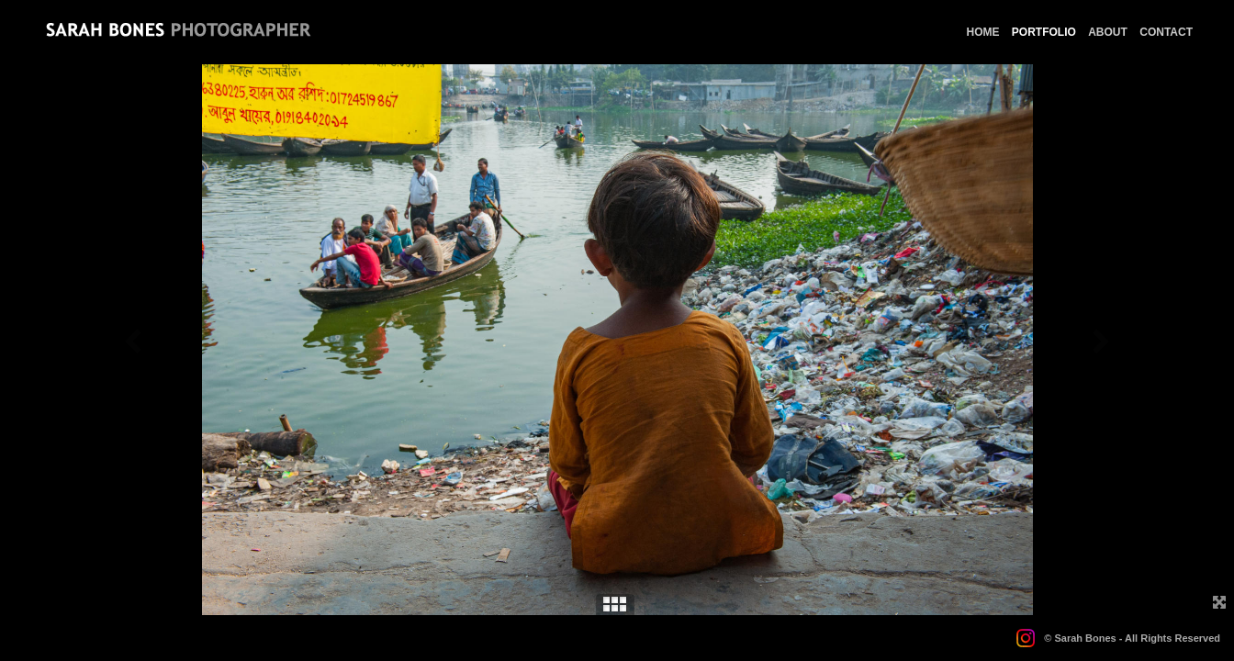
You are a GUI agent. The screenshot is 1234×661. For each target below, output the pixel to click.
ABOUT (1107, 32)
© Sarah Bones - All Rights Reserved (1132, 638)
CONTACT (1166, 32)
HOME (983, 32)
